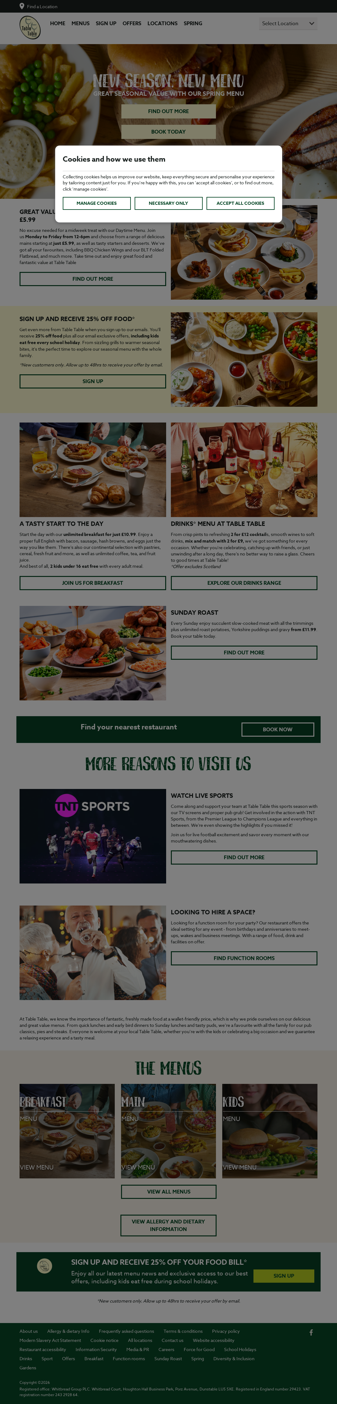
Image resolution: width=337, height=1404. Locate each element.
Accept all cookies (240, 203)
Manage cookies (97, 203)
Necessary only (168, 203)
